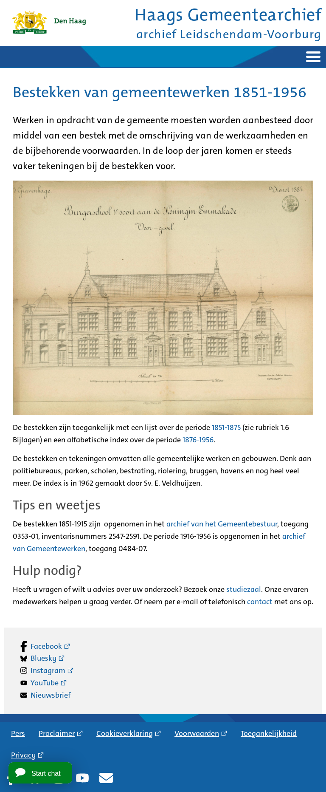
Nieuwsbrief (50, 695)
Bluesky (43, 658)
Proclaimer (57, 733)
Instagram (48, 670)
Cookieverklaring (124, 733)
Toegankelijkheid (269, 733)
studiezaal (243, 589)
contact (260, 602)
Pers (18, 733)
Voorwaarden (196, 733)
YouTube (45, 683)
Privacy (23, 755)
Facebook (46, 646)
